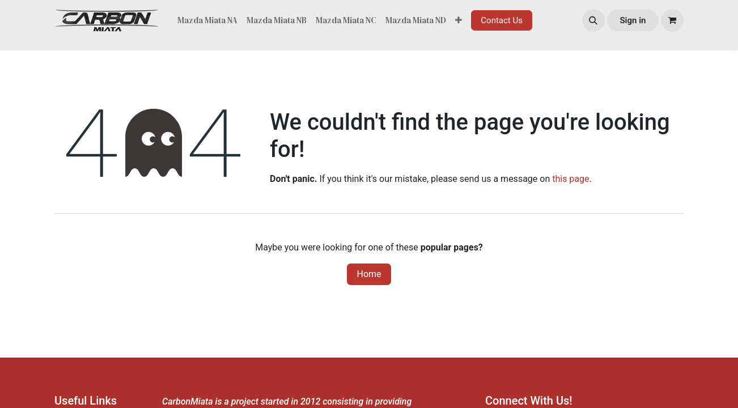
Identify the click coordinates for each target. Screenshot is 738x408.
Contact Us (502, 20)
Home (369, 274)
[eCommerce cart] (672, 20)
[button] (593, 20)
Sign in (633, 20)
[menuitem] (207, 21)
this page (570, 178)
